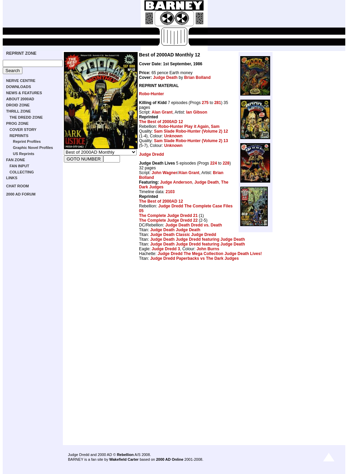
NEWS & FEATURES (24, 93)
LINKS (11, 178)
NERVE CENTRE (20, 81)
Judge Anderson (176, 182)
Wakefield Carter (123, 459)
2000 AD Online (169, 459)
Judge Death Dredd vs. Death (193, 225)
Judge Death (165, 77)
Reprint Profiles (27, 141)
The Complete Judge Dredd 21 (168, 215)
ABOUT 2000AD (20, 99)
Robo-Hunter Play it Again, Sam (189, 126)
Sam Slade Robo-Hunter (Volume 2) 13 (191, 140)
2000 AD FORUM (20, 194)
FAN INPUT (19, 166)
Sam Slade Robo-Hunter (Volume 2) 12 (191, 131)
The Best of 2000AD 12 (161, 121)
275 (205, 102)
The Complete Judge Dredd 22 (168, 220)
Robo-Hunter (151, 93)
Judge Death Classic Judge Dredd (183, 234)
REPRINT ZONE (21, 53)
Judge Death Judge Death (175, 229)
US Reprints (23, 154)
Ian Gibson (196, 112)
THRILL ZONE (18, 111)
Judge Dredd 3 (166, 249)
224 (213, 163)
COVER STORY (23, 130)
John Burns (207, 249)
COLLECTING (22, 172)
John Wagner (164, 172)
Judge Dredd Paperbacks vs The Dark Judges (194, 258)
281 (217, 102)
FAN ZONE (15, 160)
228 (226, 163)
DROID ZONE (18, 105)
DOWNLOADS (18, 87)
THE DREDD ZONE (26, 117)
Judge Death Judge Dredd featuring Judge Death (197, 239)
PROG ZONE (17, 123)
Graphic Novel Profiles (33, 148)
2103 (170, 191)
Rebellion (125, 455)
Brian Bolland (197, 77)
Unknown (173, 136)
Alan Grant (162, 112)
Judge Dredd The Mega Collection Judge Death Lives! (210, 253)
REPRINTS (19, 136)
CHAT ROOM (17, 186)
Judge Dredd (151, 154)
